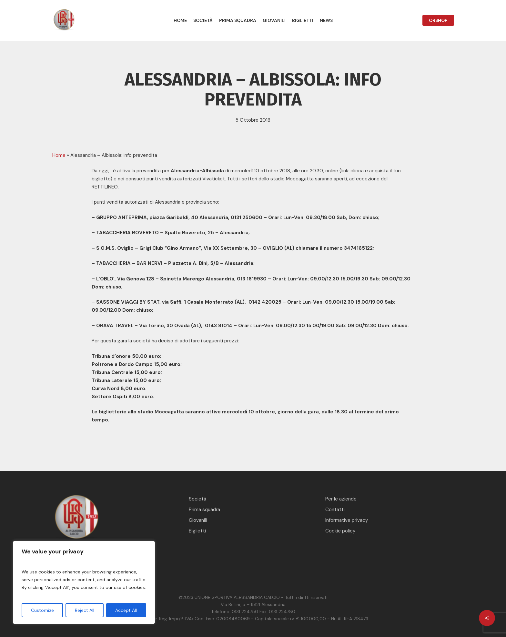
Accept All (126, 610)
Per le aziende (341, 499)
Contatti (335, 509)
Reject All (84, 610)
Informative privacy (346, 520)
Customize (42, 610)
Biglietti (197, 531)
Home (59, 155)
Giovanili (198, 520)
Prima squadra (204, 509)
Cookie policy (340, 531)
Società (197, 499)
